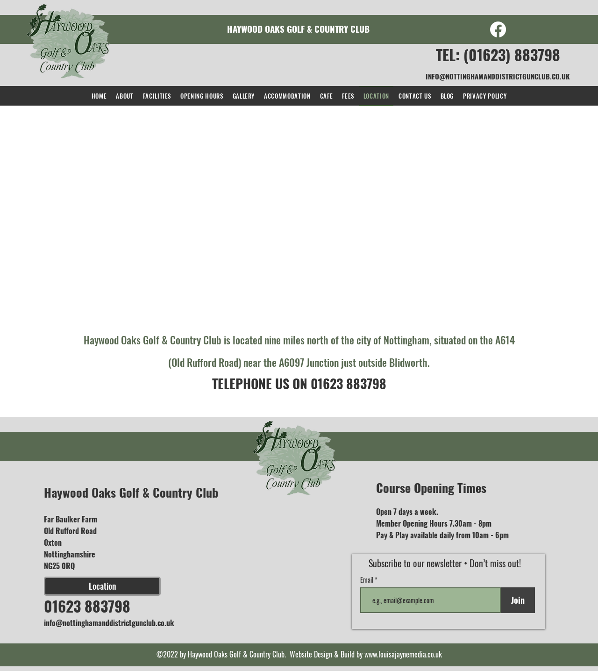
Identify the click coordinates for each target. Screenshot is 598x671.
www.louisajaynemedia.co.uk (403, 654)
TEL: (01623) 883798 (498, 54)
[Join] (518, 600)
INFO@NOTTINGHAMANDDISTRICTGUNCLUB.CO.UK (498, 76)
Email (367, 580)
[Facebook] (498, 29)
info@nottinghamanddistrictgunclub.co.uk (109, 622)
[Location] (102, 586)
